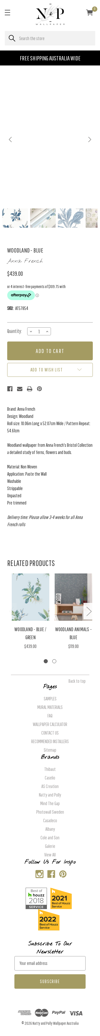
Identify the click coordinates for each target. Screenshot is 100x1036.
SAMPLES (50, 698)
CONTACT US (50, 733)
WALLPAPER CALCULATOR (50, 724)
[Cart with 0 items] (89, 13)
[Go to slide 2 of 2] (54, 661)
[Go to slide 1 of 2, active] (46, 661)
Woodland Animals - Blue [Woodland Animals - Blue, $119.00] (73, 633)
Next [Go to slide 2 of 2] (88, 611)
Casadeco (50, 820)
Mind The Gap (50, 803)
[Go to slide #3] (70, 218)
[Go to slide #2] (43, 218)
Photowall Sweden (50, 812)
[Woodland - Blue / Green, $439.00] (31, 597)
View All (50, 854)
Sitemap (50, 750)
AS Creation (50, 786)
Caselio (50, 778)
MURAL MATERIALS (50, 707)
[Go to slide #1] (15, 218)
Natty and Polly (50, 795)
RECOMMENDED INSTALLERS (50, 741)
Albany (50, 829)
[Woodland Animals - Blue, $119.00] (74, 597)
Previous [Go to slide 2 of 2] (11, 611)
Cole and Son (50, 837)
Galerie (50, 846)
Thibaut (50, 769)
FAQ (50, 716)
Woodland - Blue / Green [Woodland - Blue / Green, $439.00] (30, 633)
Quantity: (14, 331)
